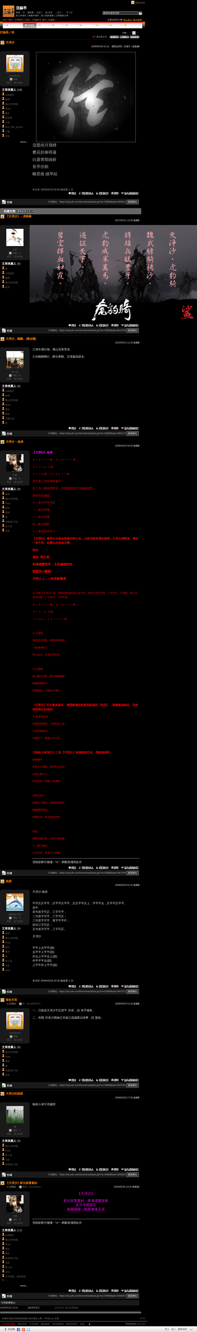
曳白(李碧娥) (11, 104)
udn (4, 20)
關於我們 (22, 1324)
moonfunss (14, 75)
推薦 (135, 46)
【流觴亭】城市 (38, 20)
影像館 (70, 25)
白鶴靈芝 (9, 95)
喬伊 (7, 414)
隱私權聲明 (72, 1324)
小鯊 (15, 249)
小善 (7, 122)
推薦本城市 (33, 15)
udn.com (141, 1323)
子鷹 (7, 131)
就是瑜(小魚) (11, 521)
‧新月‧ (59, 12)
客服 (82, 1324)
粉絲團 (11, 1329)
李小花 (69, 12)
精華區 (43, 25)
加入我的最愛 (47, 15)
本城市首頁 (13, 25)
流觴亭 (21, 8)
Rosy (7, 108)
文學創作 (19, 20)
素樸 (7, 99)
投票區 (56, 25)
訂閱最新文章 (62, 15)
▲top (142, 1318)
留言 (9, 82)
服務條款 (45, 1324)
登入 (167, 1329)
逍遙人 (39, 12)
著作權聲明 (58, 1324)
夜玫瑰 (8, 118)
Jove (7, 970)
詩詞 (27, 20)
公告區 (100, 25)
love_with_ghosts (14, 127)
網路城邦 (140, 2)
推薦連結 (85, 25)
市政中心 (131, 25)
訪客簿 (114, 25)
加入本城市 (21, 15)
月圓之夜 (9, 418)
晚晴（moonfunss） (32, 1186)
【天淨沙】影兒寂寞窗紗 (66, 1307)
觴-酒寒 (48, 12)
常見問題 (34, 1324)
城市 (10, 20)
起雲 (7, 287)
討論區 (29, 25)
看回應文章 (100, 37)
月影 (7, 136)
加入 (173, 1329)
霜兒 (7, 113)
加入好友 (18, 82)
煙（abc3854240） (32, 1003)
